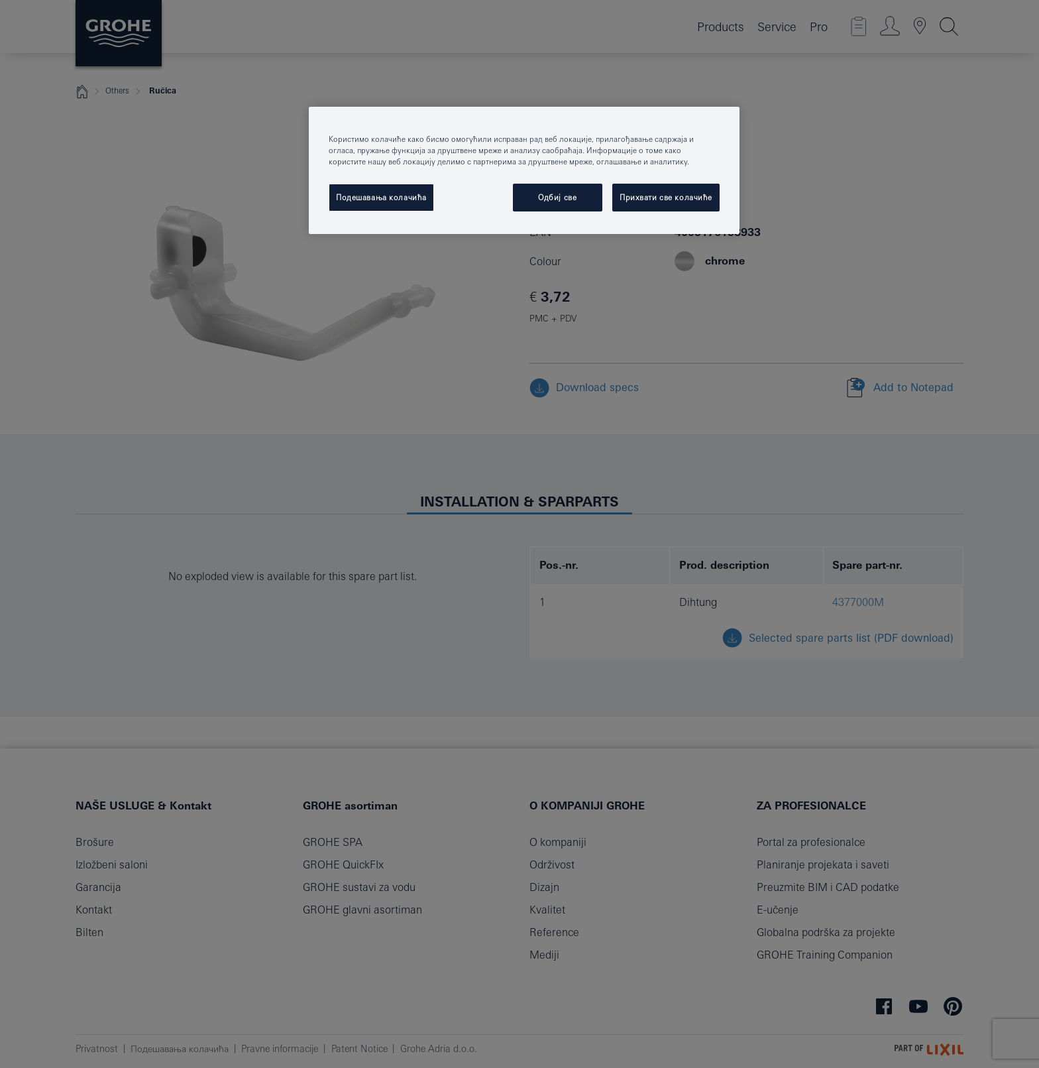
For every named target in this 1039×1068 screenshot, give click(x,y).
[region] (524, 170)
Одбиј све (557, 197)
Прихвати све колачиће (666, 197)
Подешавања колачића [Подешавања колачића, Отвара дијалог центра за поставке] (381, 197)
